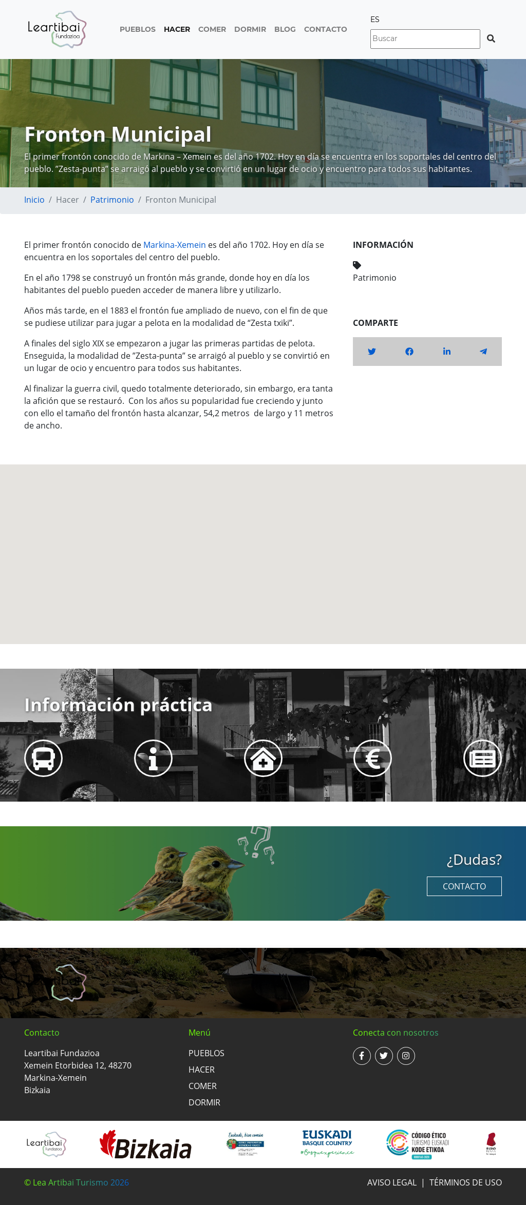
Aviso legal (392, 1182)
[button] (263, 544)
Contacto (325, 29)
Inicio (34, 199)
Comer (212, 29)
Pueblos (138, 29)
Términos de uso (465, 1182)
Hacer (177, 29)
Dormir (250, 29)
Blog (285, 29)
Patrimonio (112, 199)
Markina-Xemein (174, 244)
